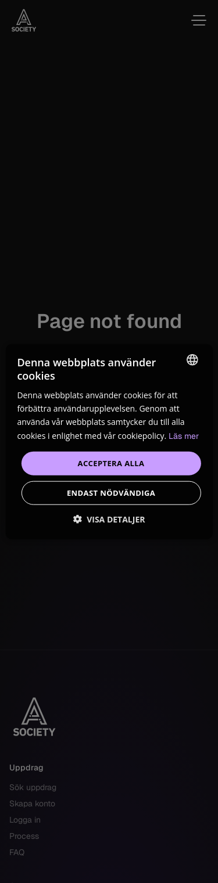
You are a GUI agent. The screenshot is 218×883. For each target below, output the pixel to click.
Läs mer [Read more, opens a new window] (184, 435)
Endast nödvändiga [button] (111, 493)
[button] (109, 519)
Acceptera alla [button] (111, 462)
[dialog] (109, 441)
